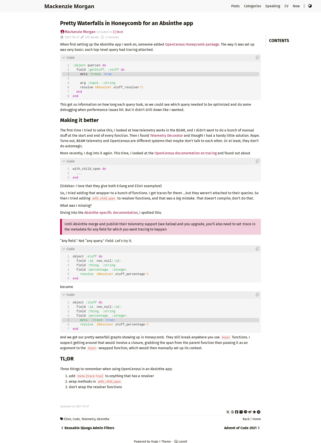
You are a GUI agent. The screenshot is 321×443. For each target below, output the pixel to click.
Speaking (273, 6)
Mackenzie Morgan (69, 6)
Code (76, 419)
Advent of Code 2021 (242, 428)
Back (246, 419)
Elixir (67, 419)
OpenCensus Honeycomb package (192, 44)
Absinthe (103, 419)
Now (297, 6)
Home (257, 419)
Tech (118, 32)
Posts (235, 6)
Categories (253, 6)
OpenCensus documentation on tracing (186, 153)
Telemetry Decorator (166, 135)
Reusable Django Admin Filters (87, 428)
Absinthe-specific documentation (111, 212)
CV (286, 6)
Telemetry (88, 419)
